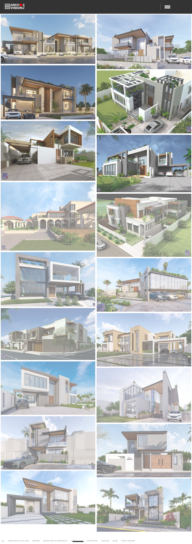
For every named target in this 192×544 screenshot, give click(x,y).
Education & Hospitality (56, 541)
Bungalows (77, 541)
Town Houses (128, 541)
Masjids (105, 541)
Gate (115, 541)
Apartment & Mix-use (18, 541)
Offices (36, 541)
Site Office (92, 541)
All (3, 541)
